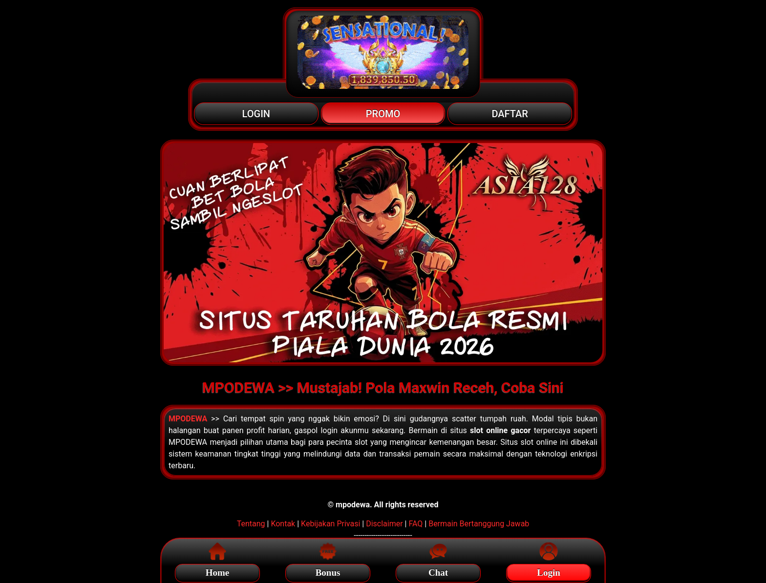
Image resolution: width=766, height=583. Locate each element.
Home (218, 571)
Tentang (251, 523)
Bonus (328, 571)
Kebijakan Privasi (330, 523)
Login (548, 571)
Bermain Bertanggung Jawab (478, 523)
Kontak (283, 523)
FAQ (415, 523)
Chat (438, 571)
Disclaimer (384, 523)
